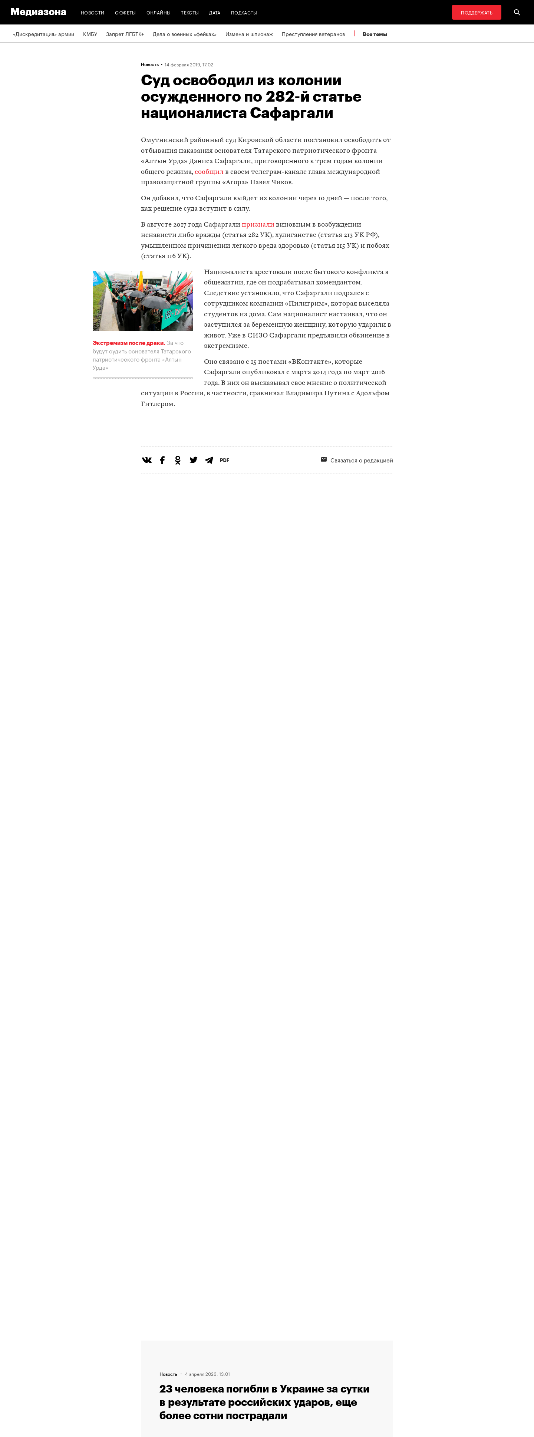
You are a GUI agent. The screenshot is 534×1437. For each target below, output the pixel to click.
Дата (214, 12)
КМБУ (90, 33)
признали (258, 225)
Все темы (375, 34)
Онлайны (158, 12)
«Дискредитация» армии (43, 33)
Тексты (190, 12)
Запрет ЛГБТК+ (125, 33)
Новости (93, 12)
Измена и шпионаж (249, 33)
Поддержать (476, 12)
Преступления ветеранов (313, 33)
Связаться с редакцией (357, 489)
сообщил (209, 172)
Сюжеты (125, 12)
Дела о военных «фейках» (185, 33)
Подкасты (244, 12)
